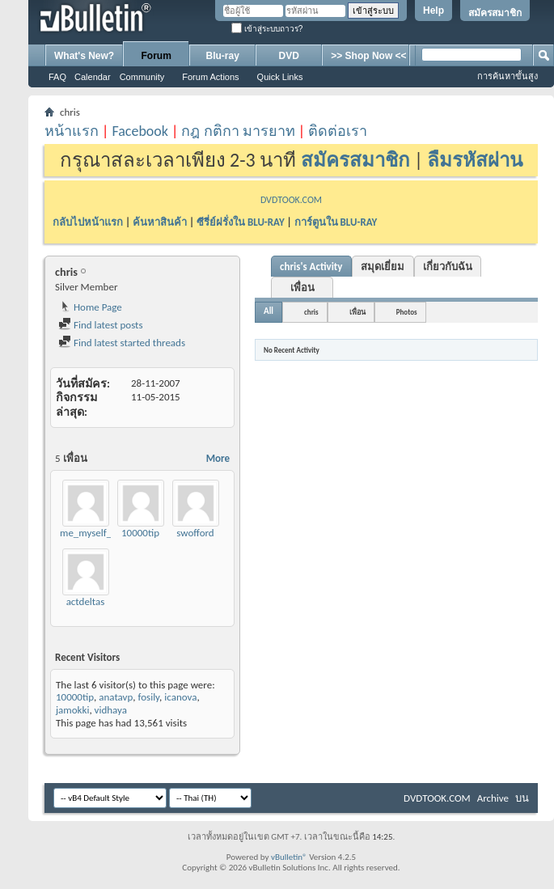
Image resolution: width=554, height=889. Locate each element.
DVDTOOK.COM (291, 199)
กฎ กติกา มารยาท (237, 131)
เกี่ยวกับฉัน (447, 266)
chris (311, 311)
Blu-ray (222, 55)
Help (433, 10)
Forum (156, 55)
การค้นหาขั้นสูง (507, 76)
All (268, 311)
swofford (195, 533)
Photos (406, 311)
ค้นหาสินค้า (160, 222)
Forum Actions (210, 77)
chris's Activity (311, 266)
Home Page (90, 307)
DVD (289, 55)
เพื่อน (302, 288)
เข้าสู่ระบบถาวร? (266, 28)
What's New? (84, 55)
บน (522, 798)
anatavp (116, 697)
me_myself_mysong (102, 533)
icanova (180, 697)
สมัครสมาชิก (495, 13)
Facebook (140, 131)
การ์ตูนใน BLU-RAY (336, 222)
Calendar (92, 77)
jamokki (72, 710)
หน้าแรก (71, 131)
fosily (149, 697)
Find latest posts (100, 325)
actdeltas (85, 601)
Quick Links (280, 77)
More (218, 458)
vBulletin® (289, 857)
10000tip (140, 533)
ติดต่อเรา (337, 131)
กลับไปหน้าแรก (88, 222)
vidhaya (111, 710)
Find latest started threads (121, 343)
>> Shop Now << (368, 55)
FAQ (57, 77)
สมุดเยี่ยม (382, 266)
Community (142, 77)
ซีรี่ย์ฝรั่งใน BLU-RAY (241, 222)
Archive (493, 798)
